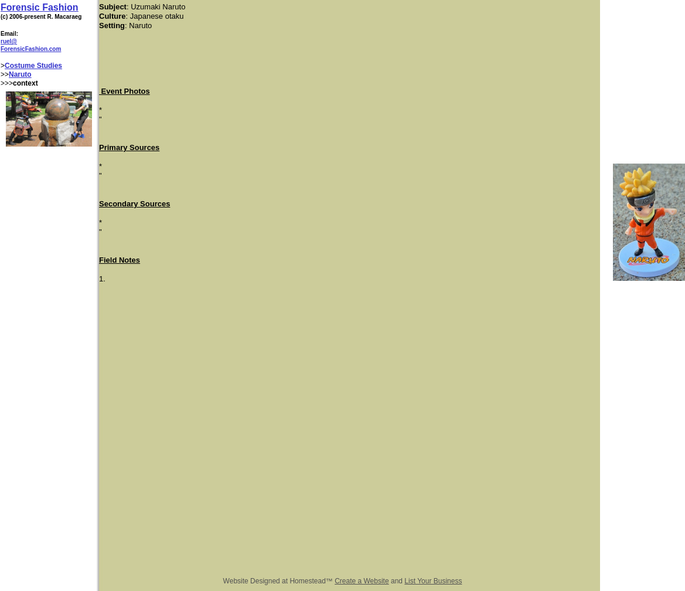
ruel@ (9, 41)
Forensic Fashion (39, 7)
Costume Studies (33, 66)
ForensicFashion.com (31, 49)
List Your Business (433, 581)
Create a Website (362, 581)
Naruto (20, 74)
